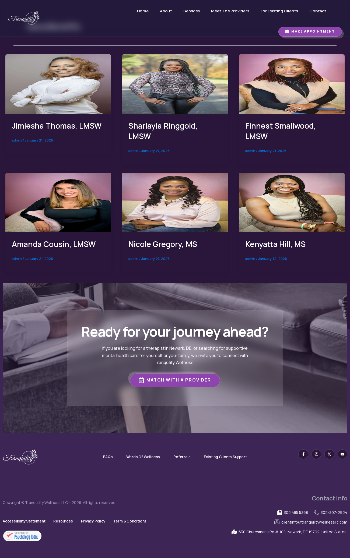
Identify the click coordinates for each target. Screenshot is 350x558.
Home (131, 11)
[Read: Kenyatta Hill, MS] (292, 202)
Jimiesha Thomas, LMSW (47, 131)
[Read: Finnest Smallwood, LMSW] (292, 84)
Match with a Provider (175, 380)
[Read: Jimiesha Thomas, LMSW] (58, 84)
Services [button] (186, 11)
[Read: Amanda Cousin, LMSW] (58, 202)
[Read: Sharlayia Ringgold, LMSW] (175, 84)
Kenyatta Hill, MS (277, 243)
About (157, 11)
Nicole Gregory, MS (164, 243)
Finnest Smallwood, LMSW (282, 131)
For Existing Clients (270, 11)
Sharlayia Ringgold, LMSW (165, 131)
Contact (316, 11)
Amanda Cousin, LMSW (56, 243)
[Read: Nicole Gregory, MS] (175, 202)
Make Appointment (310, 31)
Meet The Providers (219, 11)
